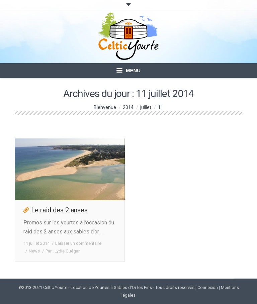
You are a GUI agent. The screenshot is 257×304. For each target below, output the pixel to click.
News (34, 251)
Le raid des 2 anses (59, 210)
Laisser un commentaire (78, 243)
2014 (128, 107)
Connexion (207, 287)
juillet (145, 107)
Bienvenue (105, 107)
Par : (63, 251)
